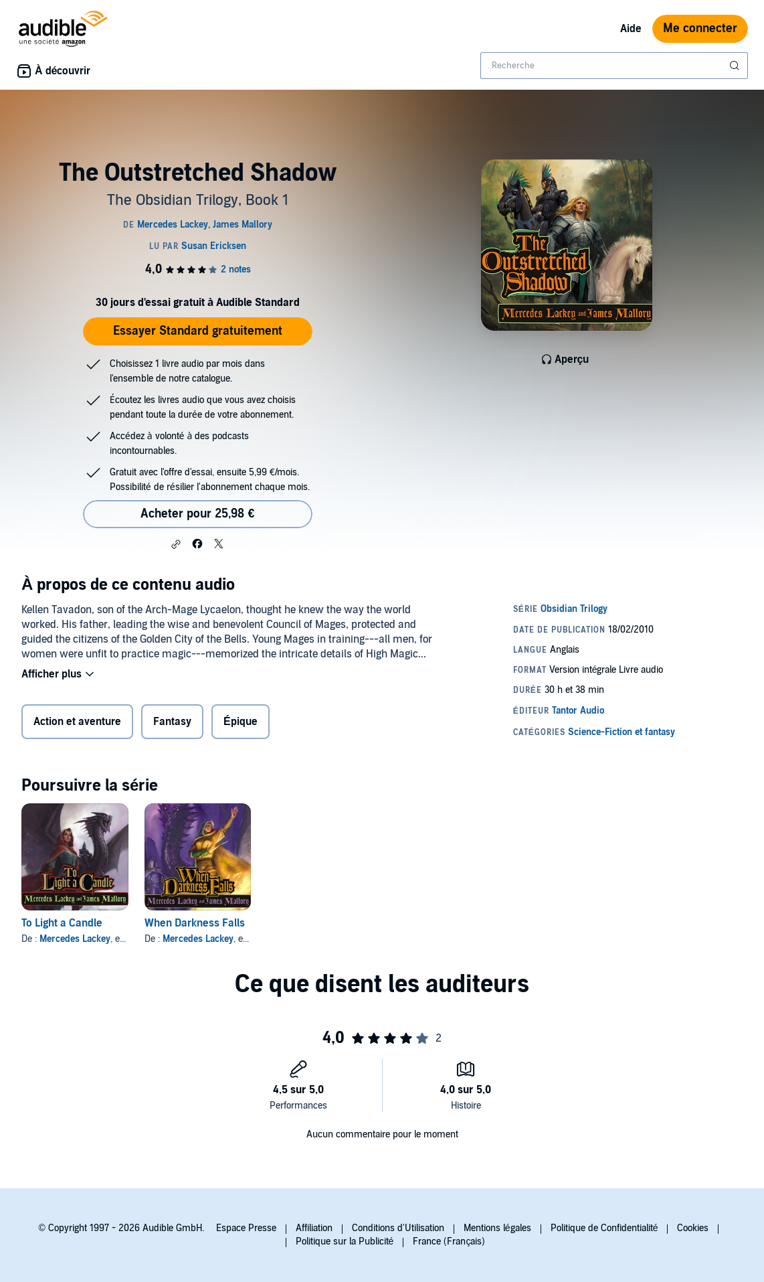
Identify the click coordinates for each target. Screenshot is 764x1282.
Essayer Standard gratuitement (197, 331)
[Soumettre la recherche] (736, 65)
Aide (631, 28)
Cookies (692, 1228)
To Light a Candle (61, 923)
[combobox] (614, 65)
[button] (176, 544)
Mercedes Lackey (74, 939)
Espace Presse (246, 1228)
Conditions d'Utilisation (398, 1228)
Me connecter (700, 28)
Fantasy (172, 721)
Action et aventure (77, 721)
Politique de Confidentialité (604, 1228)
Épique (240, 721)
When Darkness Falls (195, 923)
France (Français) (449, 1241)
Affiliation (314, 1228)
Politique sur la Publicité (345, 1241)
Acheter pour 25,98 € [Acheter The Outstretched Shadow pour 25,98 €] (197, 514)
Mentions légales (497, 1228)
